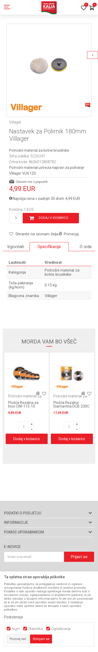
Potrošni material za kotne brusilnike (39, 150)
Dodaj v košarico (53, 218)
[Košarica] (91, 8)
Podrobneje (13, 617)
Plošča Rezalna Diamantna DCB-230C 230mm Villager (71, 406)
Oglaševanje (61, 629)
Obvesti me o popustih (32, 182)
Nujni (16, 629)
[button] (33, 234)
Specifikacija (49, 246)
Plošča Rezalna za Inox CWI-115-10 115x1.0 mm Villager (25, 406)
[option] (49, 66)
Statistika (35, 629)
